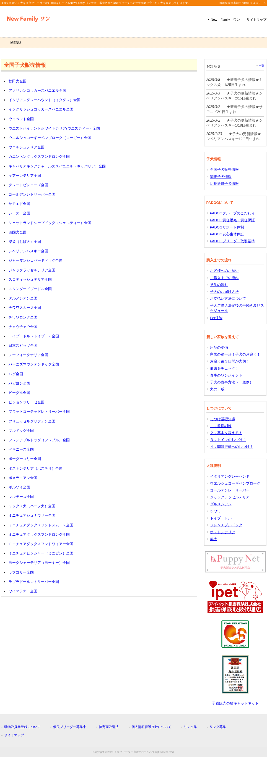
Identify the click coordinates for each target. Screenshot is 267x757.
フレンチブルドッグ (226, 525)
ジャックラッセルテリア (230, 497)
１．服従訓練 (221, 426)
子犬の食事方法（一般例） (231, 382)
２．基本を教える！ (226, 433)
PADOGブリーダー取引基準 (232, 241)
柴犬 (213, 539)
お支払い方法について (228, 298)
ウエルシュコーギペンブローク (235, 483)
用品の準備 (219, 347)
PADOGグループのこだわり (232, 213)
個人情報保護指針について (151, 727)
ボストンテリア (222, 532)
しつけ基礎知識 (222, 419)
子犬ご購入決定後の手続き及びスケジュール (237, 308)
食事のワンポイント (226, 375)
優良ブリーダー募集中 (69, 727)
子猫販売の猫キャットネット (235, 703)
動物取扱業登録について (22, 727)
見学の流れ (219, 285)
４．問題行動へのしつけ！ (231, 447)
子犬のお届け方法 (224, 292)
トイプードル (221, 518)
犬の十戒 (217, 389)
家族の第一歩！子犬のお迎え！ (235, 354)
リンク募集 (217, 727)
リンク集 (190, 727)
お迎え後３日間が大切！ (230, 361)
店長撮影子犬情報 (224, 184)
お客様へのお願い (224, 271)
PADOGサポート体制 (227, 227)
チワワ (215, 511)
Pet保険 (216, 318)
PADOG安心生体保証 (227, 234)
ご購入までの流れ (224, 278)
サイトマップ (256, 19)
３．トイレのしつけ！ (228, 440)
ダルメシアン (221, 504)
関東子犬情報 (221, 177)
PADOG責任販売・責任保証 (232, 220)
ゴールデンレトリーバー (230, 490)
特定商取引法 (109, 727)
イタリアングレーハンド (230, 476)
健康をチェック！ (224, 368)
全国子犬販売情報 (224, 169)
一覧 (261, 65)
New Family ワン (225, 19)
